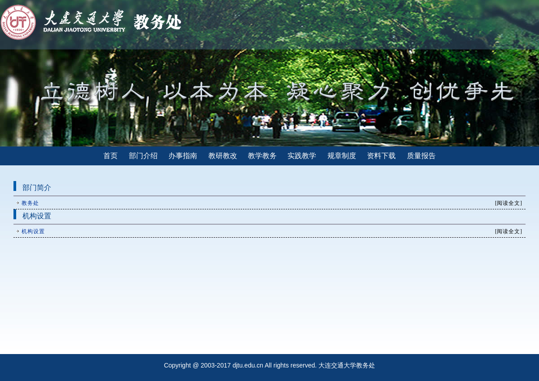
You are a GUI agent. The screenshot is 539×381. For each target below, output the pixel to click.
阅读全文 (508, 203)
